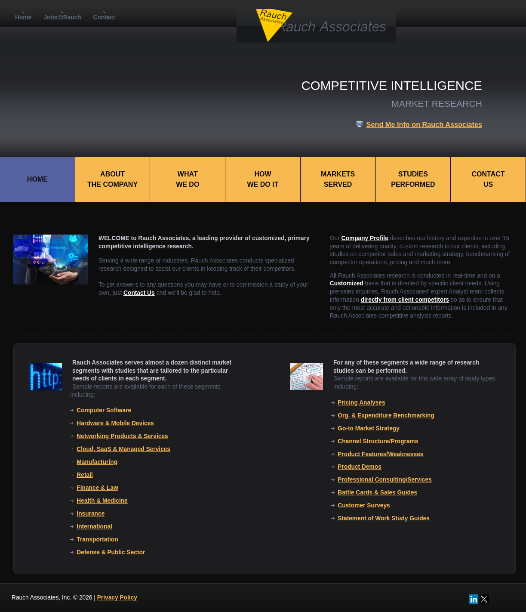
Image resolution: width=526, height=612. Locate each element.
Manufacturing (97, 462)
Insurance (91, 513)
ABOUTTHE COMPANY (112, 179)
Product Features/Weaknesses (380, 454)
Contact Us (139, 293)
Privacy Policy (117, 597)
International (94, 526)
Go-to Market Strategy (369, 428)
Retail (84, 475)
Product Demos (359, 467)
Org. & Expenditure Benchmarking (386, 415)
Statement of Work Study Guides (384, 518)
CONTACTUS (488, 179)
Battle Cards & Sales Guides (377, 492)
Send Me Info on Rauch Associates (424, 124)
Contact (104, 17)
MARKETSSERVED (338, 179)
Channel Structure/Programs (378, 441)
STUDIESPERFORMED (413, 179)
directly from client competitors (405, 300)
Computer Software (104, 410)
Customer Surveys (364, 505)
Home (23, 17)
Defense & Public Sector (111, 552)
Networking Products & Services (122, 436)
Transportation (97, 539)
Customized (346, 283)
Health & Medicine (102, 501)
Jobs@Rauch (62, 17)
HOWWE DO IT (263, 179)
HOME (37, 179)
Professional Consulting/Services (385, 479)
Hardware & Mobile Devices (115, 423)
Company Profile (364, 238)
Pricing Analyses (361, 402)
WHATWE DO (187, 179)
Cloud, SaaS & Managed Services (123, 449)
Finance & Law (97, 488)
